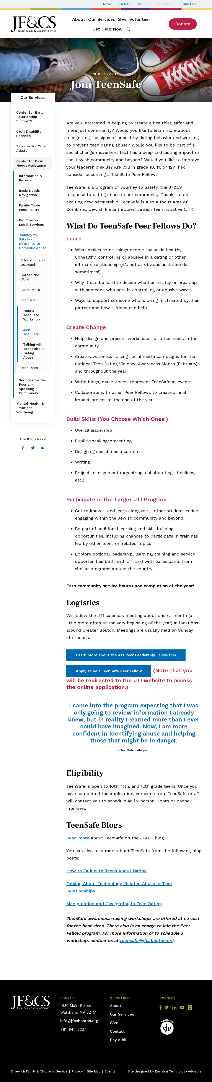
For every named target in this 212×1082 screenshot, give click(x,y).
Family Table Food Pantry (29, 207)
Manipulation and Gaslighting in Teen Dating (114, 903)
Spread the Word (30, 277)
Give (122, 19)
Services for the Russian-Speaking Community (32, 386)
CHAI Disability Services (28, 133)
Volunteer (139, 19)
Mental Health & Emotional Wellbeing (30, 407)
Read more (77, 837)
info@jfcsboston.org (79, 1020)
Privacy (77, 1071)
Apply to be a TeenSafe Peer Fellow (109, 671)
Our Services (101, 19)
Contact (190, 4)
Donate (182, 23)
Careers (143, 4)
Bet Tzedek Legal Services (31, 222)
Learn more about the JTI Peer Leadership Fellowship (126, 655)
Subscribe (165, 4)
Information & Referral (30, 178)
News (107, 4)
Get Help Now (107, 29)
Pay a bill (118, 1039)
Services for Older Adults (31, 148)
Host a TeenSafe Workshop (31, 315)
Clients (109, 1071)
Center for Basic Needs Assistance (31, 163)
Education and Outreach (33, 262)
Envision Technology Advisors (178, 1071)
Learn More (30, 290)
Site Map (93, 1071)
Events (124, 4)
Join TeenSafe (31, 332)
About (78, 19)
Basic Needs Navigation (29, 192)
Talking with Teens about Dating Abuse (33, 350)
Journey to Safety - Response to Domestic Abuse (32, 241)
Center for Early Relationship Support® (29, 116)
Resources (29, 368)
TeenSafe (28, 300)
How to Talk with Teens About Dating (106, 870)
